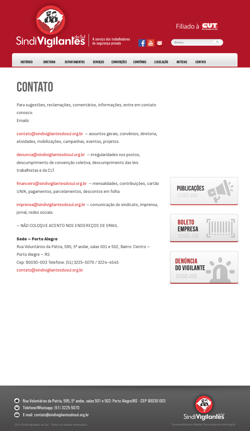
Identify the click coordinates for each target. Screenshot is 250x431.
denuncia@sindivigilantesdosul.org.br (51, 154)
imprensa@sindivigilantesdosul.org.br (51, 204)
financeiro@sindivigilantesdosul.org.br (52, 183)
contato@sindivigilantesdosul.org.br (50, 134)
